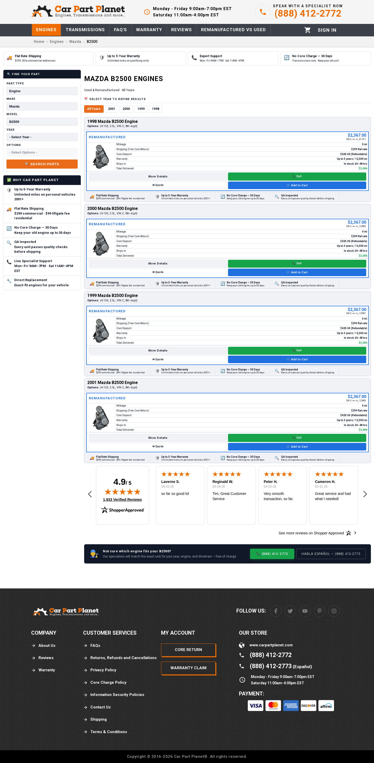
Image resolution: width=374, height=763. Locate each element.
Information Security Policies (113, 694)
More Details (158, 176)
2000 (126, 109)
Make (10, 99)
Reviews (42, 657)
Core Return (188, 649)
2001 (111, 109)
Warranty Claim (188, 668)
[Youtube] (305, 611)
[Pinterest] (319, 611)
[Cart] (307, 30)
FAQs (91, 645)
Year (10, 129)
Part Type (15, 83)
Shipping (95, 719)
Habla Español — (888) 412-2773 (331, 554)
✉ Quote (157, 185)
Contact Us (97, 707)
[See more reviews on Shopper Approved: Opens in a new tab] (311, 533)
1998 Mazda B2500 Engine (112, 121)
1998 (155, 109)
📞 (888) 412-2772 (272, 554)
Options (13, 145)
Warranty (43, 670)
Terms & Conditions (105, 731)
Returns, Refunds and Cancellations (120, 657)
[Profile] (327, 30)
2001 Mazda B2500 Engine (112, 382)
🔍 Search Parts (42, 164)
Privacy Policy (99, 670)
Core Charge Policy (104, 682)
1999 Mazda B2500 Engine (112, 295)
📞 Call (297, 176)
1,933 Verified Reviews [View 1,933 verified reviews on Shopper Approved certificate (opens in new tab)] (122, 499)
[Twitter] (290, 611)
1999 (141, 109)
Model (11, 114)
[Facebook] (276, 611)
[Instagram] (334, 611)
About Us (43, 645)
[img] (122, 491)
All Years (94, 109)
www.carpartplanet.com (271, 645)
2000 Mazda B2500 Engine (112, 208)
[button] (90, 494)
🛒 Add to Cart (297, 185)
